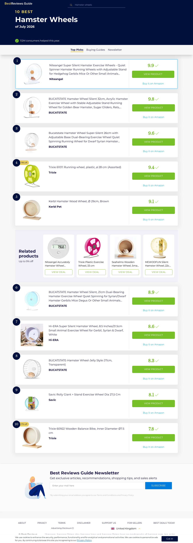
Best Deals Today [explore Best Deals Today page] (164, 523)
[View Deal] (58, 256)
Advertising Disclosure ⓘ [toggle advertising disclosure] (62, 528)
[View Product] (96, 74)
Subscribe (158, 485)
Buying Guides (95, 49)
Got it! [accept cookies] (169, 538)
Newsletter (115, 49)
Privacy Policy (84, 540)
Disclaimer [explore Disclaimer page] (83, 523)
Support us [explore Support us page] (109, 523)
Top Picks (77, 49)
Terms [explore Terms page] (61, 523)
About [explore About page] (22, 523)
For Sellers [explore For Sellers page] (134, 523)
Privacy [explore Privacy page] (42, 523)
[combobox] (96, 5)
